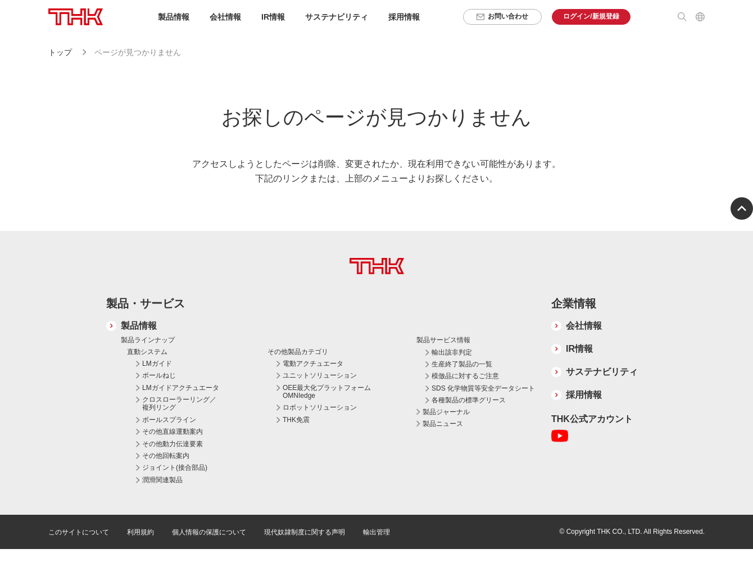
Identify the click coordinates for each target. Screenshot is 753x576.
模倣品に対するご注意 (465, 376)
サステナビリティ (602, 372)
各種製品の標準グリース (469, 400)
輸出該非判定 (452, 352)
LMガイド (157, 364)
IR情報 (579, 348)
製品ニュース (443, 424)
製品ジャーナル (446, 412)
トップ (60, 52)
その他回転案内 (165, 456)
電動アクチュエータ (313, 364)
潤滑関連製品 (162, 480)
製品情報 (139, 325)
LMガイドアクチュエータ (180, 388)
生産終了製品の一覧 (462, 364)
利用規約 (140, 532)
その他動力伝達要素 (172, 444)
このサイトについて (78, 532)
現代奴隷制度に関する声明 (304, 532)
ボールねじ (159, 375)
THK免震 (296, 420)
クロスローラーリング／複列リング (179, 403)
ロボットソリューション (320, 407)
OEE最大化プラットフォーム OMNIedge (327, 392)
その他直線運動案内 (172, 432)
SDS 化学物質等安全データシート (483, 388)
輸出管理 (376, 532)
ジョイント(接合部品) (174, 467)
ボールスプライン (169, 420)
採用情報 (404, 16)
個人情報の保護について (209, 532)
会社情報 (584, 325)
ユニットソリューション (320, 375)
